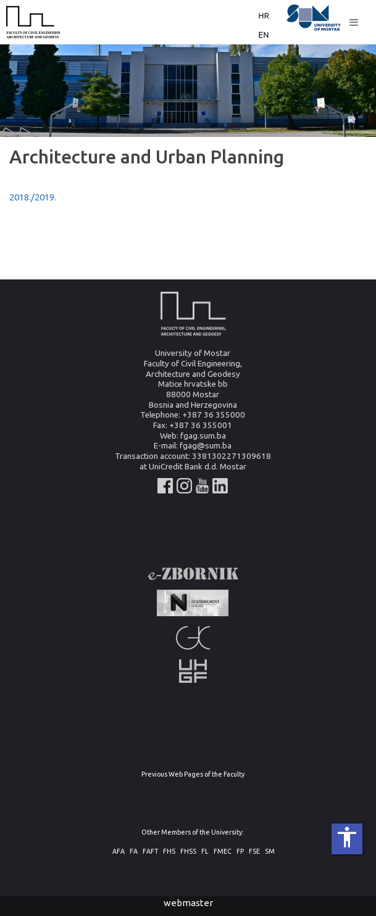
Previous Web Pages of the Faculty (192, 774)
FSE (254, 851)
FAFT (150, 851)
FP (240, 851)
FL (205, 851)
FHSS (188, 851)
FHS (169, 851)
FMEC (223, 851)
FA (134, 851)
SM (270, 851)
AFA (118, 851)
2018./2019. (32, 197)
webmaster (188, 902)
